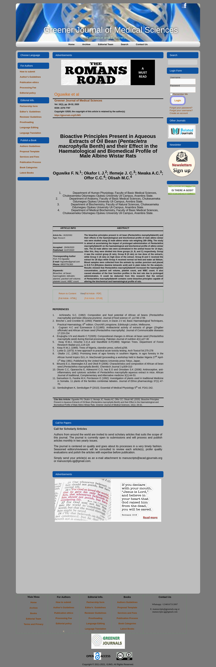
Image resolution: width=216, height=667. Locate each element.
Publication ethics (29, 82)
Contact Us (142, 44)
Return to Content (67, 293)
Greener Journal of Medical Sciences (111, 29)
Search (124, 44)
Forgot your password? (181, 107)
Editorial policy (28, 93)
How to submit (28, 71)
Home (71, 44)
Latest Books (27, 172)
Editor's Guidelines (30, 111)
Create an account (179, 113)
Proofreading (27, 122)
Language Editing (29, 127)
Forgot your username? (181, 110)
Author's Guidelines (30, 77)
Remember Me (179, 94)
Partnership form (29, 106)
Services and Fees (29, 156)
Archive (86, 44)
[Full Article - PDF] (93, 293)
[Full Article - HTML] (67, 298)
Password (175, 85)
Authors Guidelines (30, 146)
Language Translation (30, 133)
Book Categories (28, 167)
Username (175, 77)
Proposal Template (29, 151)
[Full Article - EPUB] (93, 298)
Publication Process (30, 162)
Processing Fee (28, 87)
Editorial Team (105, 44)
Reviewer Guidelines (30, 117)
